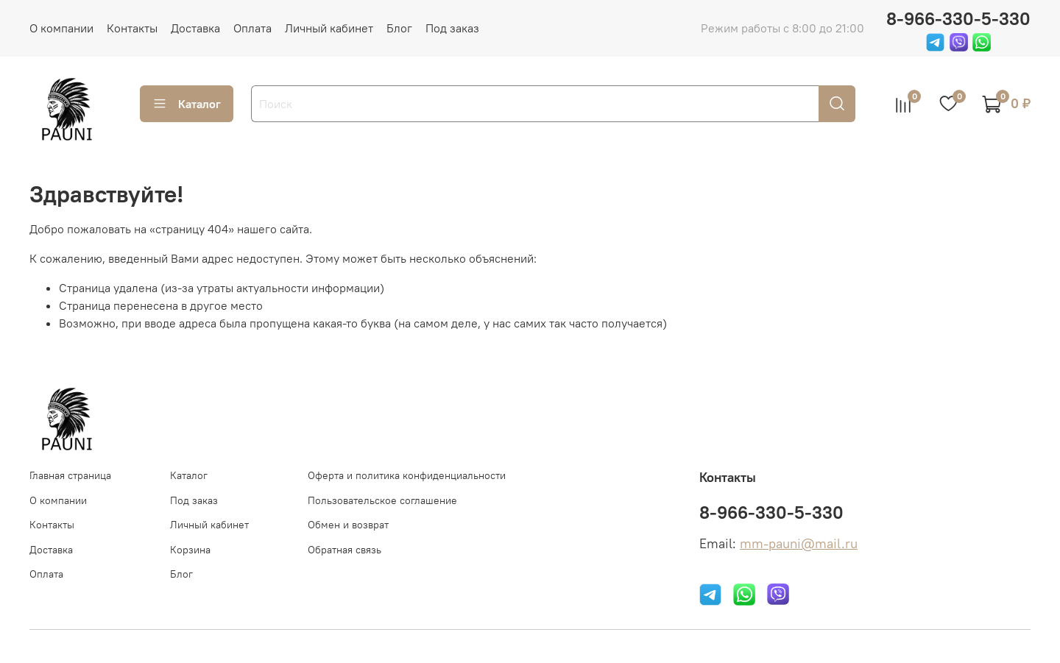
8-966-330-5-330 (958, 18)
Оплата (252, 28)
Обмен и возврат (348, 524)
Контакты (132, 28)
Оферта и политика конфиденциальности (407, 475)
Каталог (186, 103)
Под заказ (452, 28)
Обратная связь (344, 549)
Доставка (195, 28)
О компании (61, 28)
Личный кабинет (329, 28)
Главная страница (70, 475)
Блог (399, 28)
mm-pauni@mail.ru (799, 544)
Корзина (190, 549)
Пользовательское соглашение (382, 500)
